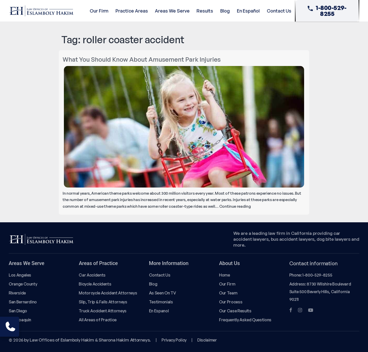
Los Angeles (20, 275)
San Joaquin (20, 319)
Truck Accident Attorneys (102, 310)
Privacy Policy (174, 340)
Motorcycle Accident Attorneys (108, 292)
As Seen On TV (162, 292)
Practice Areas (132, 11)
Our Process (230, 301)
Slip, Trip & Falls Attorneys (103, 301)
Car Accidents (92, 275)
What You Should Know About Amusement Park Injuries (142, 59)
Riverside (17, 292)
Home (224, 275)
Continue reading (235, 206)
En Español (248, 11)
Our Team (228, 292)
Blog (225, 11)
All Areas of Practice (98, 319)
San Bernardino (23, 301)
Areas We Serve (172, 11)
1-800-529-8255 (327, 10)
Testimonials (161, 301)
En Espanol (159, 310)
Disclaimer (207, 340)
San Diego (18, 310)
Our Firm (99, 11)
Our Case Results (235, 310)
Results (205, 11)
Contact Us (279, 11)
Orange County (23, 284)
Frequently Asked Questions (245, 319)
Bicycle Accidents (95, 284)
